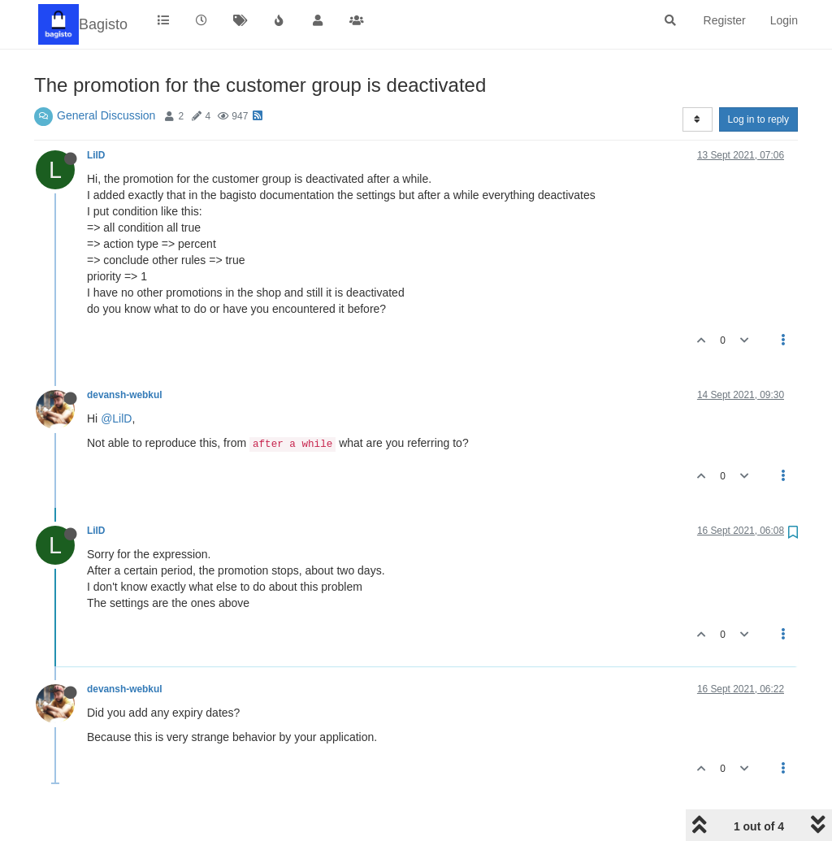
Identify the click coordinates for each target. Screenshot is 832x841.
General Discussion (106, 115)
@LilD (116, 418)
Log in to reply (758, 119)
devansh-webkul (124, 395)
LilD (96, 155)
